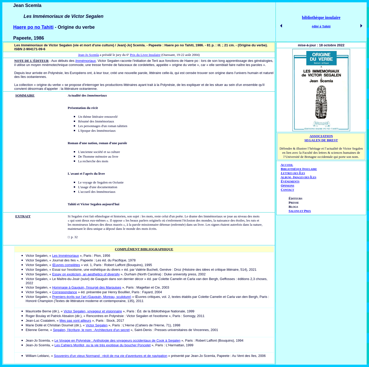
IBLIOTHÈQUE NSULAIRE (300, 169)
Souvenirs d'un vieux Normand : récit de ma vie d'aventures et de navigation (110, 356)
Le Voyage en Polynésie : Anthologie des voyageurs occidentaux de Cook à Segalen (117, 340)
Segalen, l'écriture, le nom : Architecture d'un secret (91, 330)
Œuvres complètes (66, 265)
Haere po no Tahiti (33, 27)
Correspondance (64, 292)
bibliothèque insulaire (321, 17)
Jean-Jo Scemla (88, 55)
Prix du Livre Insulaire (145, 55)
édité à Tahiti (321, 26)
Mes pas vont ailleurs (75, 320)
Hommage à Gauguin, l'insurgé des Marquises (86, 287)
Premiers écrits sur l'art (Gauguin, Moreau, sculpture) (91, 297)
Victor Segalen (96, 325)
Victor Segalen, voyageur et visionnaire (93, 311)
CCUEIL (288, 165)
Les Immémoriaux (65, 256)
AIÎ (298, 177)
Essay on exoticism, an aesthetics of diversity (86, 274)
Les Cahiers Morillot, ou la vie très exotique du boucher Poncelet (102, 345)
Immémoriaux (85, 61)
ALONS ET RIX (300, 211)
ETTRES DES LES (294, 173)
